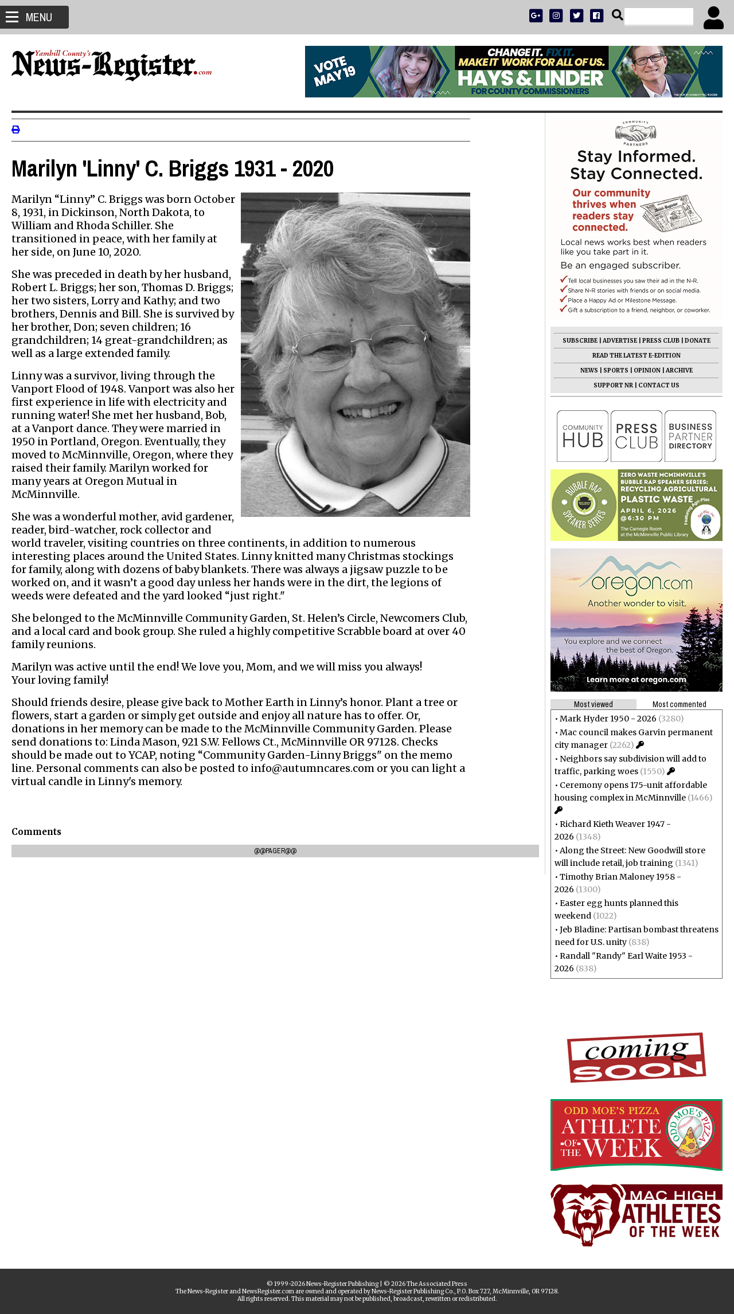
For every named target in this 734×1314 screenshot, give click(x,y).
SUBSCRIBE (574, 340)
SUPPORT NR (607, 385)
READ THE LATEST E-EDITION (631, 355)
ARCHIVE (673, 370)
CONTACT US (653, 385)
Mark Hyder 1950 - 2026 (602, 718)
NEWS (583, 370)
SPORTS (610, 370)
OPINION (641, 370)
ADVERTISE (614, 340)
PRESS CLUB (655, 340)
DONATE (692, 340)
